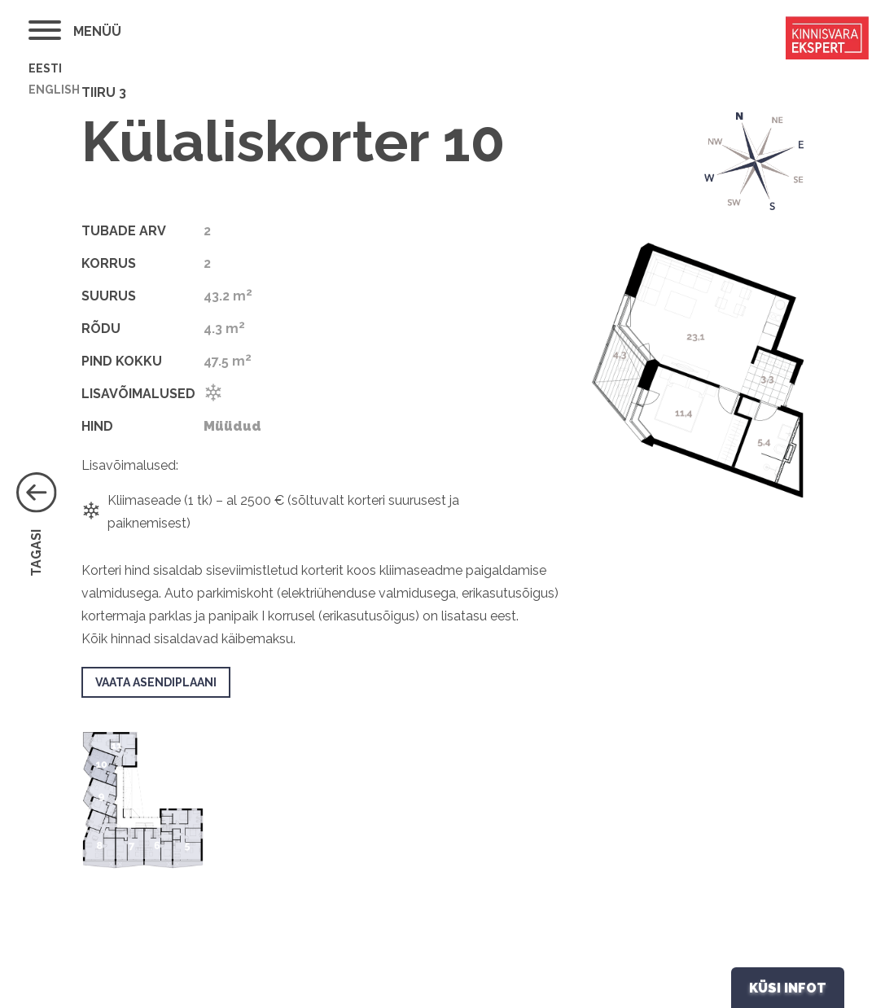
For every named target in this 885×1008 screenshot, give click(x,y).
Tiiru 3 (103, 92)
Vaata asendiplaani (156, 682)
